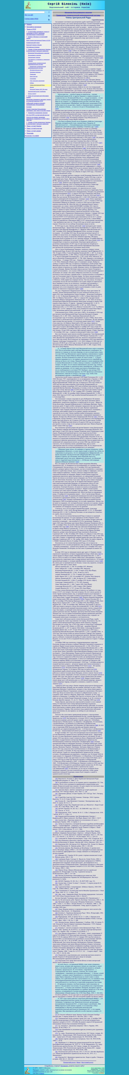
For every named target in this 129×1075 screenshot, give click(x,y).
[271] (100, 606)
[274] (95, 669)
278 (56, 1029)
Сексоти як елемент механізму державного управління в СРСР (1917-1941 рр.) (38, 127)
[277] (60, 683)
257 (56, 855)
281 (56, 1042)
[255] (98, 240)
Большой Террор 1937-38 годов (38, 95)
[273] (63, 667)
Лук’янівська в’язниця (32, 49)
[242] (85, 85)
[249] (98, 164)
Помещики (33, 78)
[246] (94, 137)
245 (56, 805)
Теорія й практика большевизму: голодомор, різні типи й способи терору (38, 117)
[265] (64, 499)
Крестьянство (33, 81)
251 (56, 824)
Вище (78, 1062)
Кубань (32, 88)
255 (56, 844)
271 (56, 928)
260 (56, 875)
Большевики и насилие (34, 58)
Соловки (29, 114)
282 (56, 1052)
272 (56, 933)
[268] (101, 561)
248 (56, 812)
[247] (100, 143)
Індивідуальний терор (33, 44)
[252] (98, 195)
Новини (29, 25)
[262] (70, 426)
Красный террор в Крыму (34, 47)
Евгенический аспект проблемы (37, 97)
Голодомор (33, 83)
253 (56, 838)
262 (56, 883)
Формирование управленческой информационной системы (37, 67)
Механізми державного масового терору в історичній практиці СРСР (38, 106)
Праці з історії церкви (34, 140)
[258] (96, 332)
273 (56, 955)
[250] (60, 182)
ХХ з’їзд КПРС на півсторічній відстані (37, 123)
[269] (80, 597)
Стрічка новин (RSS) (31, 19)
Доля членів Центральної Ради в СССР (38, 42)
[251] (69, 193)
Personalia (30, 143)
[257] (93, 321)
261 (56, 881)
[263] (77, 462)
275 (56, 1014)
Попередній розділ (69, 1062)
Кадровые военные (35, 76)
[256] (81, 289)
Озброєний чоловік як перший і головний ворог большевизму (35, 110)
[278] (98, 700)
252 (56, 831)
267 (56, 909)
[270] (82, 599)
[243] (57, 108)
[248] (84, 148)
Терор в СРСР (31, 30)
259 (56, 870)
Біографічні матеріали (34, 27)
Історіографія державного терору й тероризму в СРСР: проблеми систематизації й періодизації (37, 34)
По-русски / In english (32, 145)
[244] (67, 117)
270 (56, 922)
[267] (99, 554)
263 (56, 887)
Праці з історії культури (34, 137)
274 (56, 960)
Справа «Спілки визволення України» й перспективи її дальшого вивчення (38, 52)
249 (56, 816)
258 (56, 859)
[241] (87, 79)
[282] (92, 741)
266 (56, 902)
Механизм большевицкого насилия (38, 56)
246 (56, 808)
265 (56, 894)
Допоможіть (64, 1066)
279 (56, 1033)
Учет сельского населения (37, 85)
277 (56, 1026)
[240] (101, 58)
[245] (96, 127)
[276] (82, 678)
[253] (87, 199)
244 (56, 801)
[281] (99, 731)
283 (56, 1057)
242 (56, 793)
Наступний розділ (87, 1062)
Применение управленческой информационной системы (37, 71)
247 (56, 810)
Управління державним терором (38, 120)
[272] (90, 666)
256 (56, 848)
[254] (83, 226)
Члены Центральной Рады (37, 90)
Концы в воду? (32, 99)
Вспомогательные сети (36, 74)
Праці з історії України (34, 135)
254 (56, 840)
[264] (66, 496)
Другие (32, 92)
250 (56, 820)
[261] (95, 417)
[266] (67, 526)
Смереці (42, 1073)
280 (56, 1039)
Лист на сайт (29, 15)
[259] (84, 375)
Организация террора (34, 60)
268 (56, 913)
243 (56, 797)
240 (56, 782)
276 (56, 1018)
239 (56, 779)
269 (56, 917)
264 (56, 890)
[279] (64, 718)
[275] (100, 673)
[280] (96, 725)
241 (56, 790)
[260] (72, 390)
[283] (66, 768)
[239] (69, 50)
